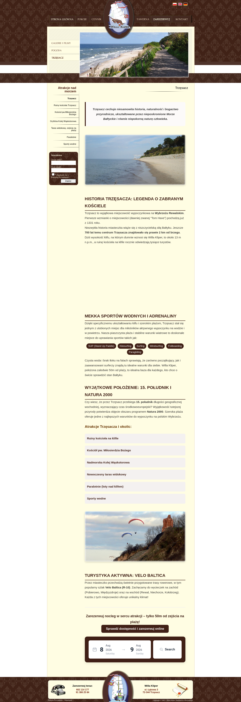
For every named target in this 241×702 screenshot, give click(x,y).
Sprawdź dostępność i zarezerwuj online (135, 628)
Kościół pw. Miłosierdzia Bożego (109, 450)
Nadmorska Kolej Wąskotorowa (108, 462)
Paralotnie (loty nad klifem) (105, 486)
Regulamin (68, 700)
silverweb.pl (188, 700)
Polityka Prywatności (55, 700)
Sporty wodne (96, 498)
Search (167, 649)
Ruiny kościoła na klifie (103, 438)
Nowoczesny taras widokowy (106, 474)
